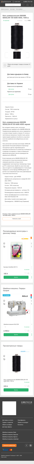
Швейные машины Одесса (9, 440)
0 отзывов (19, 20)
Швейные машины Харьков (10, 437)
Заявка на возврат (23, 425)
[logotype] (9, 411)
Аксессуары (14, 9)
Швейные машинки (5, 9)
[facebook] (26, 448)
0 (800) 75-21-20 (27, 1)
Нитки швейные (22, 9)
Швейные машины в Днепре (10, 442)
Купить (16, 278)
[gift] (28, 313)
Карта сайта (4, 460)
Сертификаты (21, 423)
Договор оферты (7, 430)
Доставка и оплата (7, 423)
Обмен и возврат (7, 428)
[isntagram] (30, 448)
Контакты (20, 428)
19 (5, 328)
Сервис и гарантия (7, 425)
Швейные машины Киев (9, 435)
